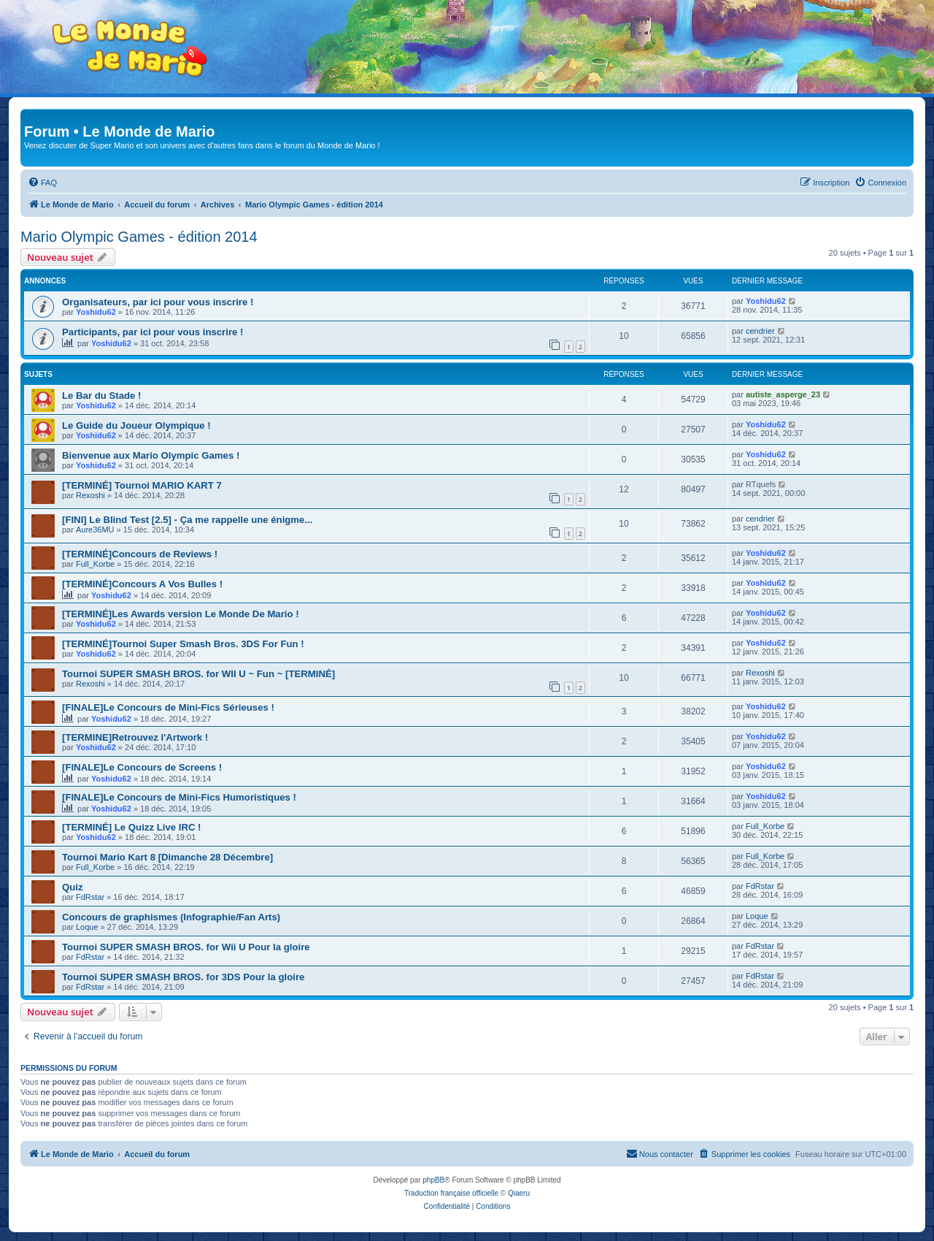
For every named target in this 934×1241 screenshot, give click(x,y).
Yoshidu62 (96, 312)
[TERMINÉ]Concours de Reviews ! (139, 554)
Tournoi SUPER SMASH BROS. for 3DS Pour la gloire (183, 976)
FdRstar (90, 897)
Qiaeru (519, 1193)
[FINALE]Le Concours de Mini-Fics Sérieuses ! (168, 707)
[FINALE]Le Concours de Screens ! (142, 767)
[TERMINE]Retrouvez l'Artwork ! (135, 737)
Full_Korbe (95, 564)
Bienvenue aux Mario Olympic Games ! (150, 455)
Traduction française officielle (451, 1193)
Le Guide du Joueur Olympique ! (136, 425)
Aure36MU (95, 529)
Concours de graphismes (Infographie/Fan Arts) (171, 917)
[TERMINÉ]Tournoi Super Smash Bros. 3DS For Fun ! (183, 643)
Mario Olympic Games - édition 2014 (139, 237)
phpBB (433, 1180)
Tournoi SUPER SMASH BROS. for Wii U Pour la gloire (186, 947)
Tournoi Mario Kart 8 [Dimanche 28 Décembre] (167, 857)
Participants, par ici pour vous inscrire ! (152, 332)
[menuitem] (42, 182)
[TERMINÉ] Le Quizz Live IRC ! (131, 827)
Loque (87, 927)
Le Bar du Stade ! (101, 395)
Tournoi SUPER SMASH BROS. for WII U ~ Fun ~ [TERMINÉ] (198, 673)
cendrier (760, 331)
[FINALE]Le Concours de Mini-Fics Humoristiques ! (179, 797)
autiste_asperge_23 (783, 394)
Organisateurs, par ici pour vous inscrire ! (157, 302)
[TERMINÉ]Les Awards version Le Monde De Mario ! (180, 613)
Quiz (72, 887)
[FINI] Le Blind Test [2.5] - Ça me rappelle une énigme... (187, 519)
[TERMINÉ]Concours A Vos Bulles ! (142, 584)
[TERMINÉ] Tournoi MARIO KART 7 (142, 485)
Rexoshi (90, 495)
